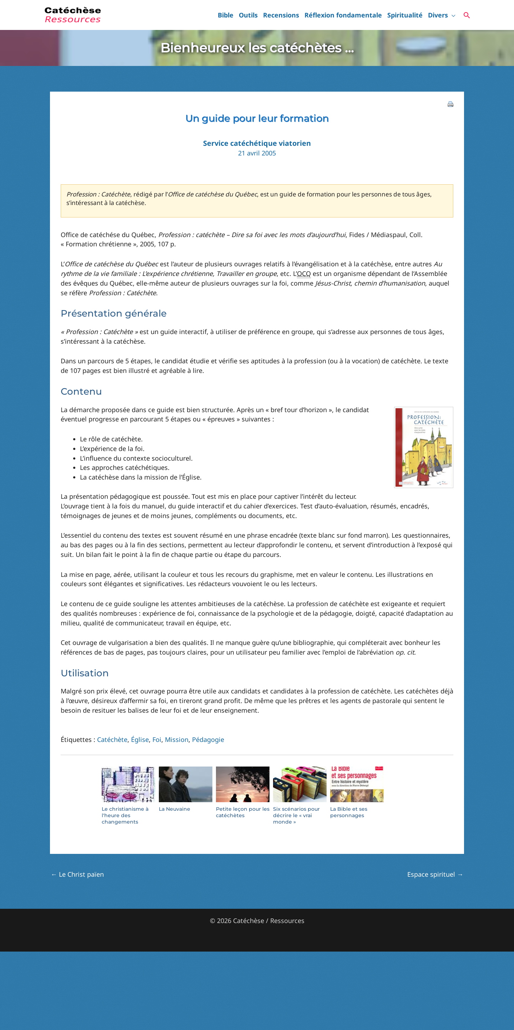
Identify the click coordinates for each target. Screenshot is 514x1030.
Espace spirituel (435, 874)
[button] (451, 14)
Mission (176, 739)
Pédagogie (208, 739)
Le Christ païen (77, 874)
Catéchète (112, 739)
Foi (156, 739)
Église (140, 739)
